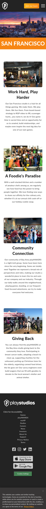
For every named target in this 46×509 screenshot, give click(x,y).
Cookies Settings (23, 474)
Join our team (32, 6)
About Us (23, 434)
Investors (22, 431)
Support (23, 437)
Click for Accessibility (12, 412)
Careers (23, 426)
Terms (23, 442)
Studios (23, 423)
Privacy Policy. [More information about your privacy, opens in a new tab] (29, 508)
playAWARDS (23, 418)
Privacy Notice (23, 440)
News (23, 429)
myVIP (23, 420)
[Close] (43, 492)
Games (23, 415)
